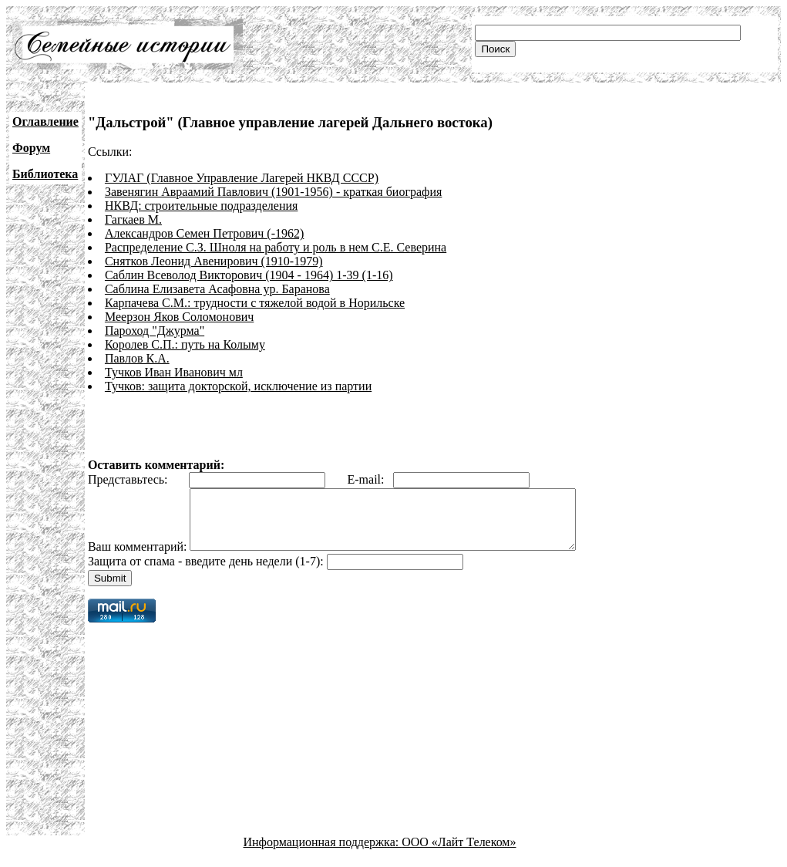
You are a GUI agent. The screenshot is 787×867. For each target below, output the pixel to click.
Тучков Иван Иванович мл (174, 372)
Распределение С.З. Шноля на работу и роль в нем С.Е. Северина (275, 247)
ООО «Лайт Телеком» (459, 853)
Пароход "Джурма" (154, 330)
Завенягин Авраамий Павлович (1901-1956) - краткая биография (273, 191)
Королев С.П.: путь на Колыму (185, 344)
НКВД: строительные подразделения (201, 205)
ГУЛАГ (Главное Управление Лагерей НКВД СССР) (241, 177)
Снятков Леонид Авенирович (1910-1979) (214, 261)
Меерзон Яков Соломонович (179, 316)
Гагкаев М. (133, 219)
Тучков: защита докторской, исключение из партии (238, 386)
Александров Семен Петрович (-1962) (204, 233)
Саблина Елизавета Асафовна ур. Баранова (217, 288)
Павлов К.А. (137, 358)
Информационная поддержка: (323, 853)
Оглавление (45, 121)
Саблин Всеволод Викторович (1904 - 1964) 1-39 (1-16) (249, 275)
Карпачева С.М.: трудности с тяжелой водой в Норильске (255, 302)
